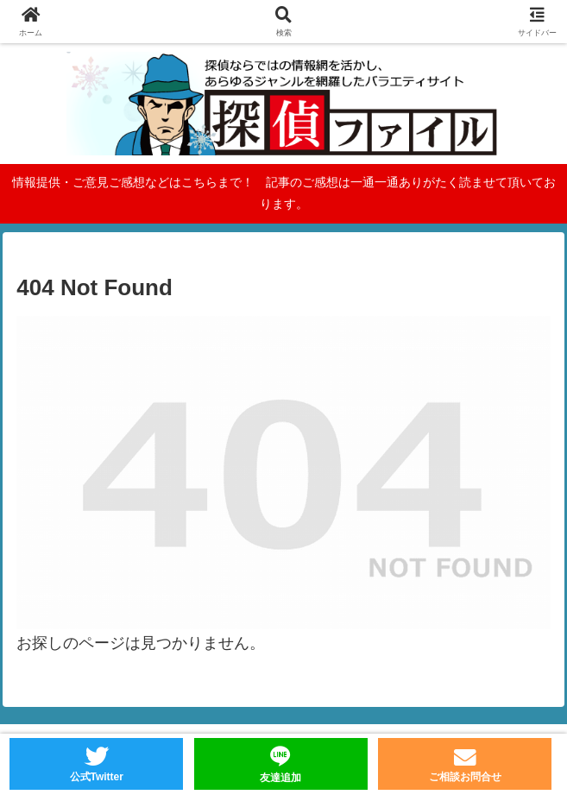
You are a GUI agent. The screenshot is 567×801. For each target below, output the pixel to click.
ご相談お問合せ (465, 777)
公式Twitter (96, 777)
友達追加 (280, 778)
